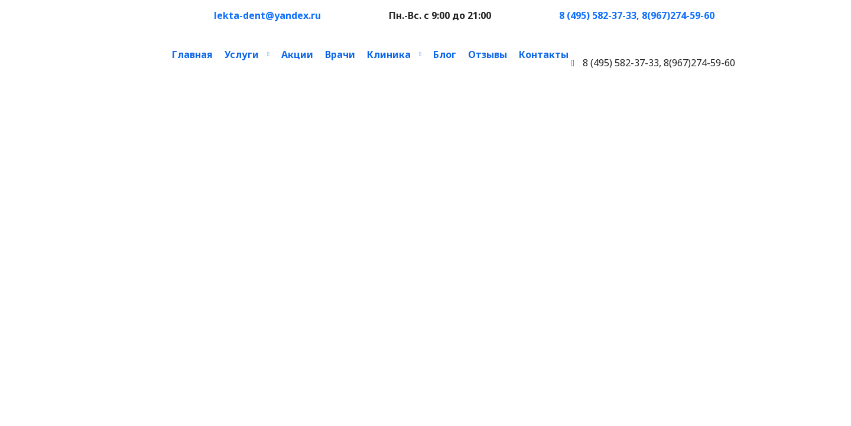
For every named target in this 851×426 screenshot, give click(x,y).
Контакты (544, 54)
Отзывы (487, 54)
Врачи (340, 54)
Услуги (242, 54)
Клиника (389, 54)
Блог (444, 54)
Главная (192, 54)
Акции (297, 54)
